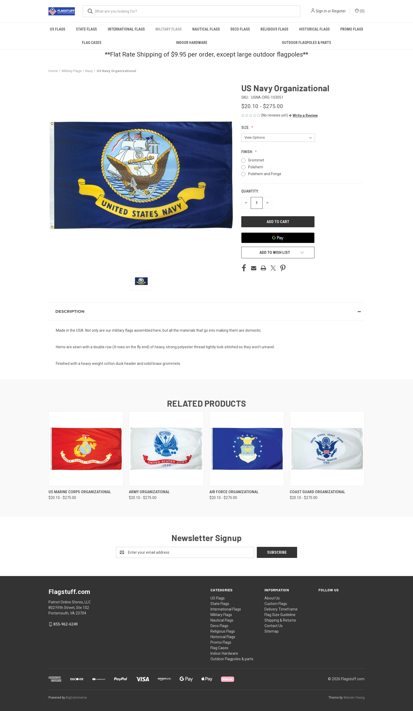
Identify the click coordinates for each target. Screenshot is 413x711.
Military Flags (168, 29)
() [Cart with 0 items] (360, 10)
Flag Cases (91, 43)
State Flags (86, 29)
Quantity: (250, 191)
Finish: (247, 152)
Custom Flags (275, 604)
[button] (303, 115)
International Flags (126, 29)
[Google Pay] (277, 238)
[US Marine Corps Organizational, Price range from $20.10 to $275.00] (86, 448)
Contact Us (273, 626)
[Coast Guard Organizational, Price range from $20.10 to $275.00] (327, 448)
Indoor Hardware (191, 43)
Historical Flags (314, 29)
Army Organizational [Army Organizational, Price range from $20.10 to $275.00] (149, 492)
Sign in (321, 11)
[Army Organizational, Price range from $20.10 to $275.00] (166, 448)
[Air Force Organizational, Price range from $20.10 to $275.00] (246, 448)
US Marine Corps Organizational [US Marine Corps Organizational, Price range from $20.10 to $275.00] (79, 492)
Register (339, 11)
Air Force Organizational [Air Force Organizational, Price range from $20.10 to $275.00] (234, 492)
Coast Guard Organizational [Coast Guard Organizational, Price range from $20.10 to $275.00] (317, 492)
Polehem (255, 167)
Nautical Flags (206, 29)
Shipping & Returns (280, 620)
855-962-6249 (65, 624)
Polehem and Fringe (264, 174)
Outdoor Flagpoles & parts (306, 43)
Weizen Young (354, 697)
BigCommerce (76, 697)
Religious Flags (274, 29)
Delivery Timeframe (281, 609)
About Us (272, 598)
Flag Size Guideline (280, 615)
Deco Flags (240, 29)
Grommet (256, 160)
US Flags (57, 29)
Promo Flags (351, 29)
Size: (245, 127)
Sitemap (271, 631)
